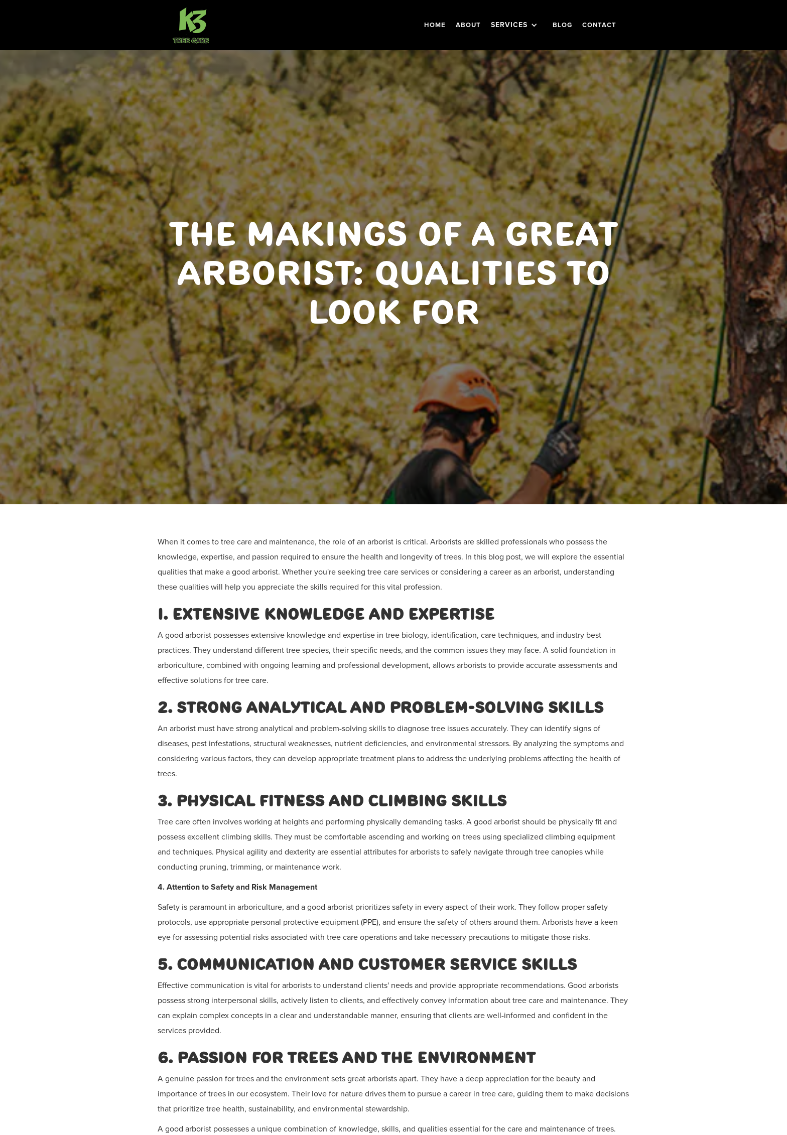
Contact (599, 25)
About (468, 25)
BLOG (562, 25)
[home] (191, 25)
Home (435, 25)
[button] (517, 25)
